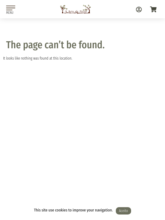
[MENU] (10, 8)
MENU (9, 13)
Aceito (123, 211)
